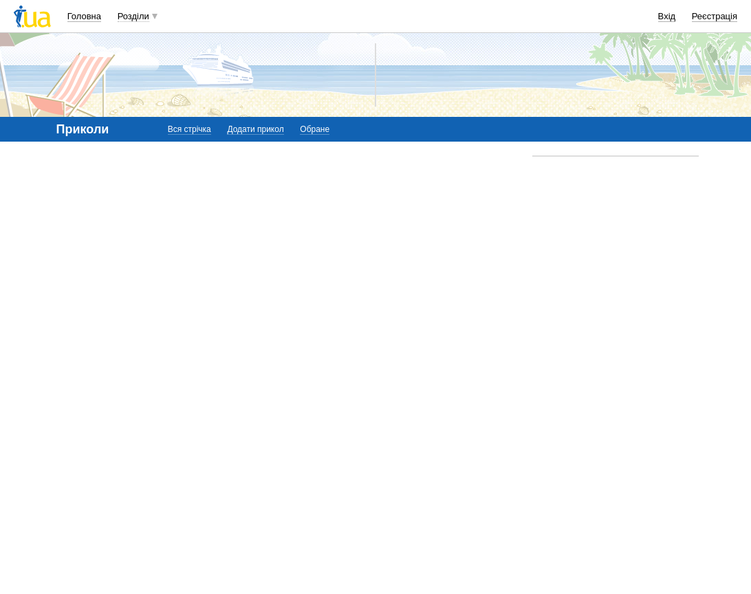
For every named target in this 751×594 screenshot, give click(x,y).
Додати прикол (255, 129)
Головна (84, 16)
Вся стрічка (189, 129)
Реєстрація (714, 16)
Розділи (133, 16)
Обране (314, 129)
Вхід (667, 16)
